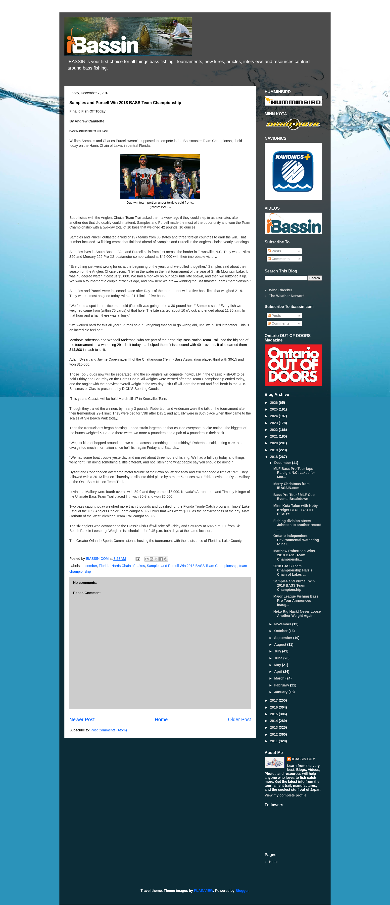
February (282, 685)
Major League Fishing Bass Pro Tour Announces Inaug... (295, 600)
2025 (274, 409)
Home (161, 719)
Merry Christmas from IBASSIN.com (291, 486)
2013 (274, 727)
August (280, 644)
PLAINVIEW (203, 891)
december (89, 566)
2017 (274, 700)
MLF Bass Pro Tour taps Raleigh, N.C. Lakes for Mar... (294, 473)
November (283, 624)
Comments (279, 259)
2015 (274, 714)
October (281, 631)
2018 (274, 457)
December (283, 463)
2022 (274, 430)
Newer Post (82, 719)
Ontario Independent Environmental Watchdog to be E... (296, 540)
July (278, 651)
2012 (274, 734)
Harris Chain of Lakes (128, 566)
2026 (274, 403)
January (281, 692)
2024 (274, 416)
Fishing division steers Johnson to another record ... (297, 525)
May (278, 665)
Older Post (239, 719)
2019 (274, 450)
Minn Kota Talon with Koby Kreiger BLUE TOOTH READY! (295, 510)
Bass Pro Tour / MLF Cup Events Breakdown (294, 497)
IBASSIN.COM (98, 559)
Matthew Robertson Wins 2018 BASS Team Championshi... (294, 555)
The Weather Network (287, 296)
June (278, 658)
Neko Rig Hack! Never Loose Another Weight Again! (297, 613)
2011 (274, 741)
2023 (274, 423)
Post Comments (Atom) (109, 730)
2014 (274, 721)
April (278, 672)
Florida (104, 566)
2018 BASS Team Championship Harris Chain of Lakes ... (292, 570)
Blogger (242, 891)
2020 (274, 443)
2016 (274, 707)
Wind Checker (280, 290)
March (279, 678)
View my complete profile (285, 795)
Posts (274, 251)
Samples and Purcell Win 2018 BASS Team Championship (192, 566)
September (283, 638)
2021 (274, 436)
